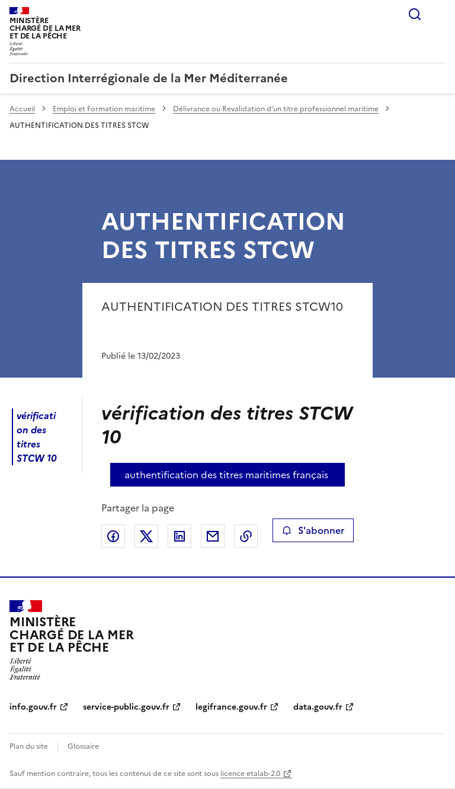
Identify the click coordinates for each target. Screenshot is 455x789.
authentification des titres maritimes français (226, 475)
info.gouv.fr (33, 707)
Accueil (22, 109)
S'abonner (313, 530)
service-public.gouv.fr (126, 707)
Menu (438, 14)
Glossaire (83, 746)
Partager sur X (146, 536)
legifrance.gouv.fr (231, 707)
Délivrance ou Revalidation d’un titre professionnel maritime (276, 109)
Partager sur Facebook (113, 536)
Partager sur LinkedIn (179, 536)
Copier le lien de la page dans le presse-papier (246, 536)
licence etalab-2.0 (250, 773)
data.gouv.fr (317, 707)
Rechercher (415, 14)
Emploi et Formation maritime (104, 109)
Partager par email (213, 536)
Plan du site (28, 746)
